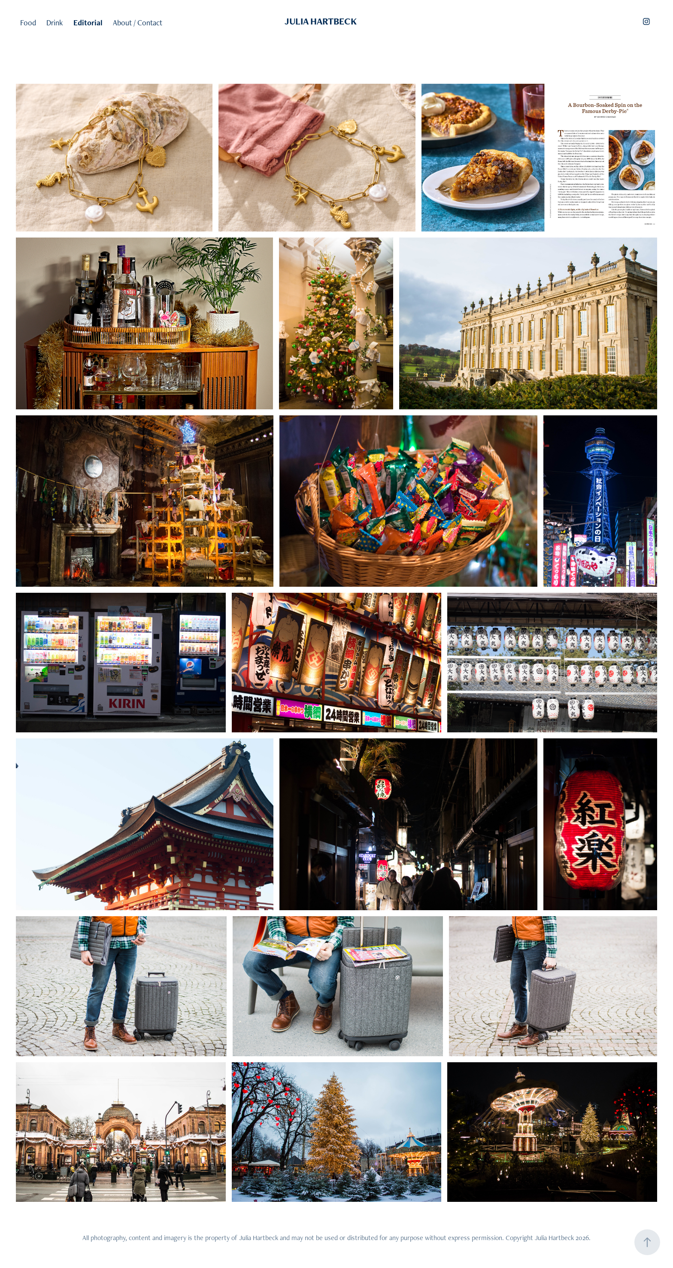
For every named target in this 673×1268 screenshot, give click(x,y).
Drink (54, 22)
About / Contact (137, 22)
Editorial (88, 22)
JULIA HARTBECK (321, 21)
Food (28, 22)
